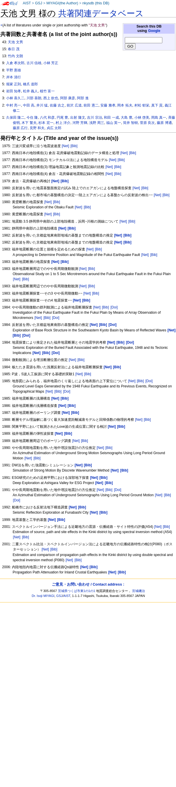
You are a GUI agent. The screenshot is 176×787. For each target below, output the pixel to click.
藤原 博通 (164, 123)
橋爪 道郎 (30, 84)
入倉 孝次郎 (15, 63)
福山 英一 (113, 123)
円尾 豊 (62, 117)
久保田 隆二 (15, 117)
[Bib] (73, 146)
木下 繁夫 (29, 123)
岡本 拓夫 (124, 105)
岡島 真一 (158, 117)
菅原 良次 (147, 123)
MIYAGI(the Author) (62, 3)
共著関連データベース (101, 13)
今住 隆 (32, 117)
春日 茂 (13, 49)
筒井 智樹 (130, 123)
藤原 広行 (20, 128)
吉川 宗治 (94, 117)
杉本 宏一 (45, 123)
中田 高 (28, 105)
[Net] (65, 146)
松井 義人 (30, 91)
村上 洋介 (63, 123)
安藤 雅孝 (107, 105)
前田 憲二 (90, 105)
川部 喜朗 (33, 98)
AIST (27, 3)
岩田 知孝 (13, 91)
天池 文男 (15, 42)
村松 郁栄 (141, 105)
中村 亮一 (13, 105)
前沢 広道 (74, 105)
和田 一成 (111, 117)
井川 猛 (42, 105)
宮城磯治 (138, 591)
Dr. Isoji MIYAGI (43, 596)
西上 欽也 (50, 98)
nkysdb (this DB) (95, 3)
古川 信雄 (33, 63)
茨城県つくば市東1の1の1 (76, 591)
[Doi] (114, 307)
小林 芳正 (50, 63)
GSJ (38, 3)
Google (154, 31)
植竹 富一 (47, 91)
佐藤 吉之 (57, 105)
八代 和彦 (47, 117)
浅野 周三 (96, 123)
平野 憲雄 (13, 70)
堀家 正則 (13, 84)
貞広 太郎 (54, 128)
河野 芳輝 (79, 123)
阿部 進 (82, 98)
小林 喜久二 (15, 98)
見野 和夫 (37, 128)
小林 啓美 (141, 117)
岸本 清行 (13, 77)
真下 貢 (157, 105)
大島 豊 (126, 117)
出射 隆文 (77, 117)
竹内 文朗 (15, 56)
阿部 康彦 (67, 98)
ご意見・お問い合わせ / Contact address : (88, 584)
